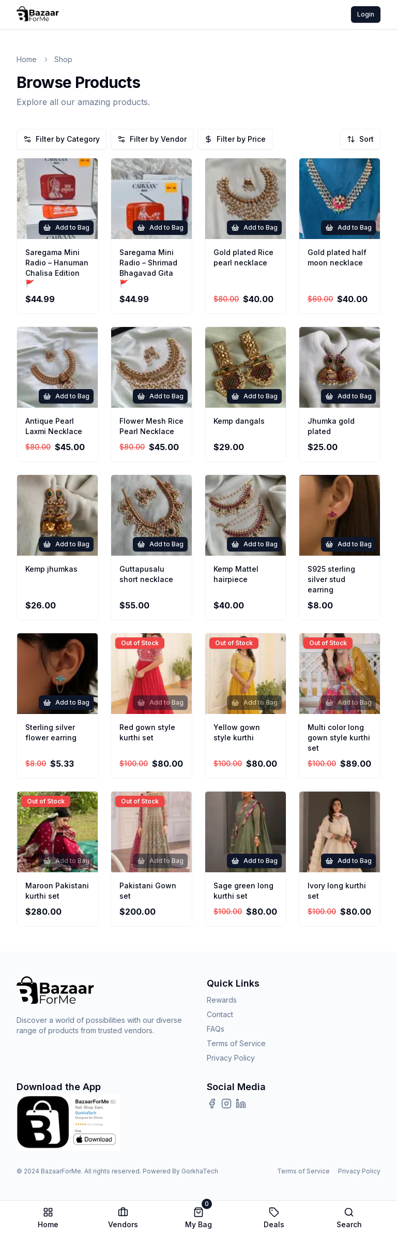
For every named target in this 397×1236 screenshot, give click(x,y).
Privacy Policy (231, 1057)
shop (63, 59)
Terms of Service (236, 1043)
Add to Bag (66, 227)
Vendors (123, 1218)
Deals (274, 1218)
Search (349, 1218)
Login (365, 14)
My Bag (198, 1218)
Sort (360, 139)
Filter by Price (235, 139)
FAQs (215, 1028)
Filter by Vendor (152, 139)
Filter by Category (61, 139)
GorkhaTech (199, 1171)
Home (27, 59)
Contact (220, 1014)
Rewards (222, 999)
